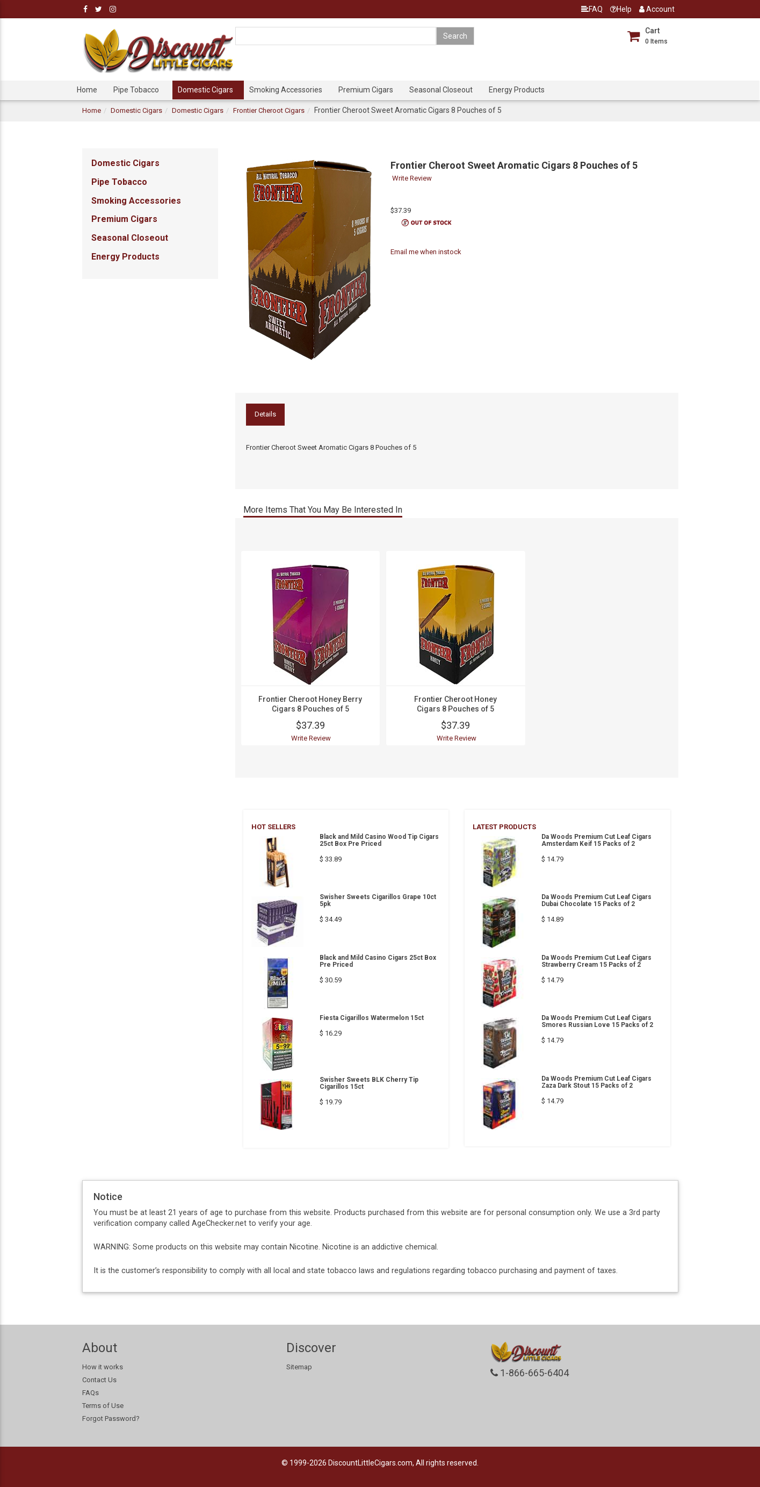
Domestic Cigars (205, 89)
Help (621, 9)
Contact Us (99, 1380)
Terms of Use (103, 1406)
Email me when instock (425, 252)
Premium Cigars (365, 89)
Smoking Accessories (285, 89)
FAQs (90, 1393)
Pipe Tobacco (136, 89)
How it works (102, 1367)
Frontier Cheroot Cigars (269, 110)
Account (657, 9)
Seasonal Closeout (441, 89)
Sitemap (299, 1367)
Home (87, 89)
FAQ (592, 9)
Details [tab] (265, 414)
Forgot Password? (111, 1418)
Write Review (412, 178)
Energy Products (517, 89)
